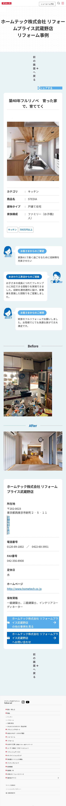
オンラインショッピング (14, 744)
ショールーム (11, 725)
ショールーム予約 (47, 4)
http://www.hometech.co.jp (24, 587)
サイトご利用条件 (10, 774)
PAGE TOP (33, 794)
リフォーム (10, 729)
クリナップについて (13, 751)
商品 (8, 702)
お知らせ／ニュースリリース (15, 763)
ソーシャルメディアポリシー (13, 778)
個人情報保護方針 (10, 781)
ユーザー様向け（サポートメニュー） (18, 737)
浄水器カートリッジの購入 (15, 748)
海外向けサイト (11, 766)
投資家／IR (10, 759)
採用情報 (9, 755)
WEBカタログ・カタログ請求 (15, 722)
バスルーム (10, 709)
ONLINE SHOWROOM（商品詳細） (17, 715)
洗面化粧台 (10, 712)
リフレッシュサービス (13, 740)
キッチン (9, 705)
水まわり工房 (20, 733)
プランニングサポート (13, 718)
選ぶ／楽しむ (11, 698)
